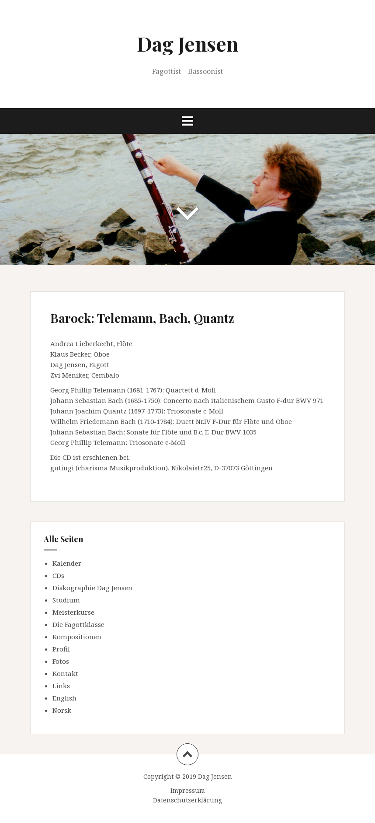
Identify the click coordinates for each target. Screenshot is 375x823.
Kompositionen (76, 636)
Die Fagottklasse (78, 624)
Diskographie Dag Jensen (92, 587)
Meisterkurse (73, 612)
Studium (66, 599)
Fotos (60, 661)
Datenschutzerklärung (187, 800)
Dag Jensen (187, 43)
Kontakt (65, 673)
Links (61, 685)
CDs (58, 575)
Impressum (187, 790)
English (64, 697)
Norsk (61, 710)
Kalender (66, 563)
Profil (61, 648)
